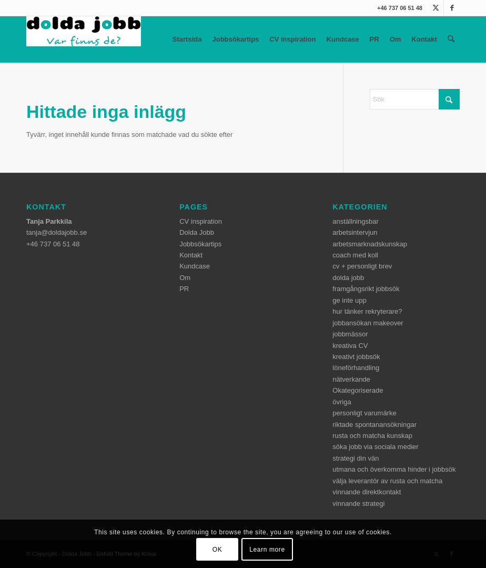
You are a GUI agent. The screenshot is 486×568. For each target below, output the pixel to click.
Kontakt (424, 39)
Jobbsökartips (235, 39)
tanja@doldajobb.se (56, 232)
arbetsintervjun (354, 232)
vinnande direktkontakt (366, 492)
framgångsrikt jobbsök (365, 289)
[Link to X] (435, 8)
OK (217, 549)
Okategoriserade (357, 390)
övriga (341, 402)
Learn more (267, 549)
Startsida (187, 39)
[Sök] (451, 39)
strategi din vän (355, 458)
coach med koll (355, 255)
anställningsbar (355, 221)
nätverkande (351, 379)
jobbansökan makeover (367, 323)
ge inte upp (349, 300)
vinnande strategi (358, 503)
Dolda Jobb (196, 232)
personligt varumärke (364, 413)
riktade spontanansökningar (374, 425)
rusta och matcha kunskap (372, 436)
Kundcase (342, 39)
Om (395, 39)
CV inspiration (292, 39)
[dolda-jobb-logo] (83, 39)
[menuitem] (451, 39)
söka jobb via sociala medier (375, 447)
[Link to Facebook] (452, 8)
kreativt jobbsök (356, 357)
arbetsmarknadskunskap (369, 244)
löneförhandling (355, 368)
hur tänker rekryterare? (367, 311)
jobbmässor (350, 334)
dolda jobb (348, 278)
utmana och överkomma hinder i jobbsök (393, 469)
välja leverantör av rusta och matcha (387, 481)
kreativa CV (350, 346)
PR (374, 39)
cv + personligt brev (362, 266)
